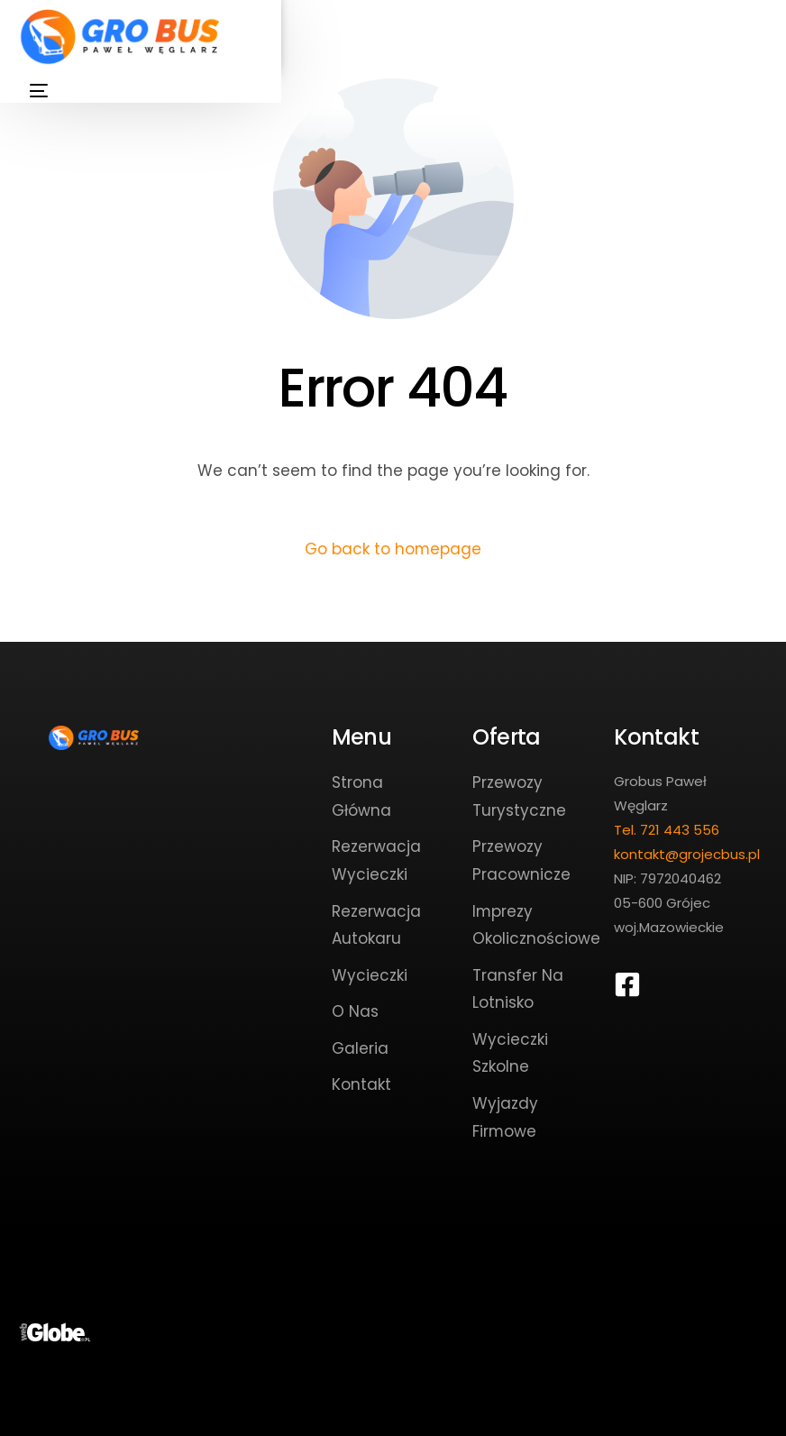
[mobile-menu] (35, 90)
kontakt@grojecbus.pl (687, 854)
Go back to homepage (393, 549)
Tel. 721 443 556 (666, 829)
